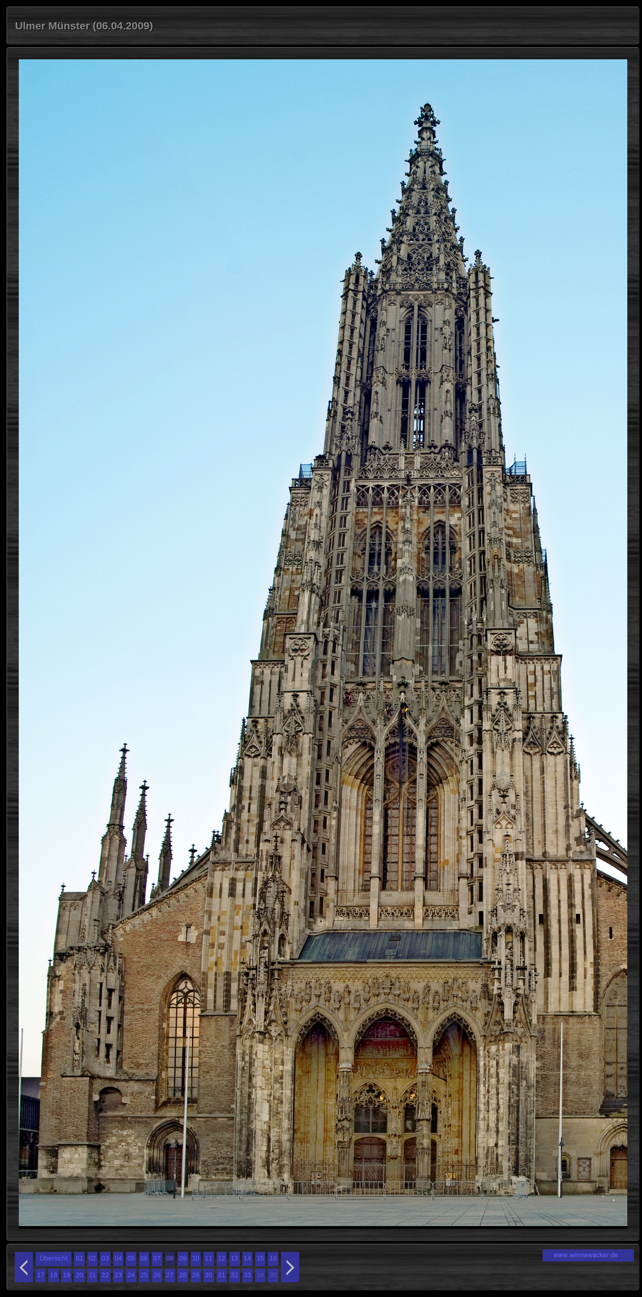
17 (40, 1275)
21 (92, 1275)
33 (247, 1275)
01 (79, 1258)
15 (260, 1258)
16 (272, 1258)
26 (156, 1275)
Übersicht (53, 1258)
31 (221, 1275)
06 (144, 1258)
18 (53, 1275)
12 (221, 1258)
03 (105, 1258)
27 (169, 1275)
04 (118, 1258)
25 (144, 1275)
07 (156, 1258)
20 (79, 1275)
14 (247, 1258)
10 (195, 1258)
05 (130, 1258)
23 (118, 1275)
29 (195, 1275)
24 (130, 1275)
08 (169, 1258)
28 (182, 1275)
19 (66, 1275)
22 (105, 1275)
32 (234, 1275)
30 (208, 1275)
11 (208, 1258)
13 (234, 1258)
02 (92, 1258)
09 (182, 1258)
